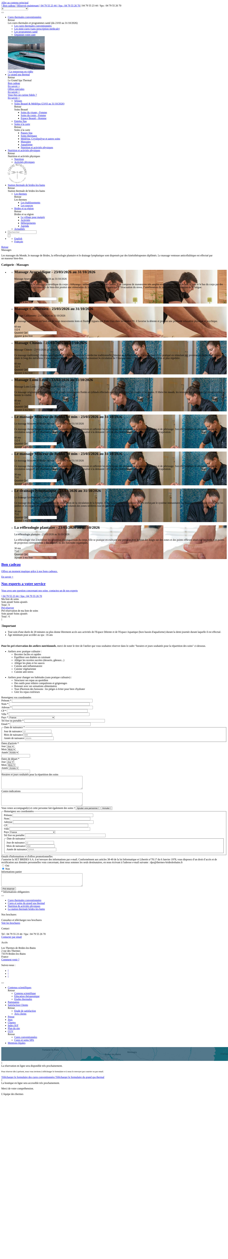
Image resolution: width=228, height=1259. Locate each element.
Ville (4, 714)
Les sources (27, 205)
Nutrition (19, 159)
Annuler (106, 813)
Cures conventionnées (25, 1044)
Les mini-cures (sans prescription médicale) (37, 28)
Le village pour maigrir (33, 217)
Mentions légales (16, 1050)
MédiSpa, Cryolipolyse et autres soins (40, 138)
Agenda (25, 226)
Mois (4, 749)
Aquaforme (27, 144)
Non (7, 873)
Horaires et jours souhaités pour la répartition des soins (29, 774)
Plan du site (14, 1035)
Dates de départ (10, 759)
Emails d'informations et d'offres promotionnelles (27, 861)
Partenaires (13, 1009)
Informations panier (11, 876)
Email (5, 724)
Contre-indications (11, 793)
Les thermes (20, 193)
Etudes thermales (23, 1006)
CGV (10, 1038)
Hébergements (28, 223)
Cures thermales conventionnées (24, 17)
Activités (25, 220)
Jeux (10, 1027)
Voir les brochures (10, 930)
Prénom (6, 700)
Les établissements (30, 202)
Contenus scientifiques (19, 994)
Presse (11, 1024)
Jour (3, 746)
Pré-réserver (7, 607)
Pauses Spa (26, 132)
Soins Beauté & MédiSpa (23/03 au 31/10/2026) (39, 103)
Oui (7, 870)
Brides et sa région (24, 208)
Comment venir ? (10, 967)
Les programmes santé (26, 31)
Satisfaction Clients (18, 1012)
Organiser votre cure (24, 34)
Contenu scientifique (25, 1000)
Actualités (19, 228)
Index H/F (13, 1032)
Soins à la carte (22, 124)
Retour (4, 247)
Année (5, 752)
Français (18, 241)
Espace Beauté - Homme (34, 118)
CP (3, 710)
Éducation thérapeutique (27, 1003)
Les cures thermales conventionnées (33, 25)
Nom (4, 704)
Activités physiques (24, 162)
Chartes (12, 1029)
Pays (4, 717)
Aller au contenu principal (15, 2)
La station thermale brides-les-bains (26, 916)
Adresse (6, 707)
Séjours (18, 100)
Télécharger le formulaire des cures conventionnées (28, 1084)
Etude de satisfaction (25, 1018)
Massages (26, 141)
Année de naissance (14, 738)
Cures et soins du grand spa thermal (26, 910)
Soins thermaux (29, 135)
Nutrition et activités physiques (37, 147)
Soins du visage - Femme (34, 112)
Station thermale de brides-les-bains (26, 185)
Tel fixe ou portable (12, 720)
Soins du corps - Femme (33, 115)
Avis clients (20, 1021)
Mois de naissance (13, 734)
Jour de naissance (13, 731)
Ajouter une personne (88, 813)
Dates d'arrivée (10, 743)
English (18, 238)
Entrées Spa (20, 121)
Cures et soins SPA (24, 1047)
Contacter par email (11, 944)
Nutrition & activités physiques (24, 913)
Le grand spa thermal (19, 74)
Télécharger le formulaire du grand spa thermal (79, 1084)
